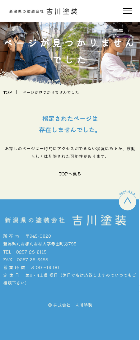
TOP (7, 92)
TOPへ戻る (70, 173)
